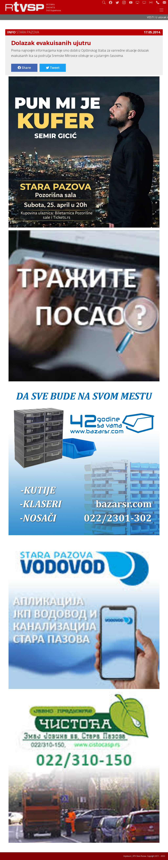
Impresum (127, 856)
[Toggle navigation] (161, 10)
